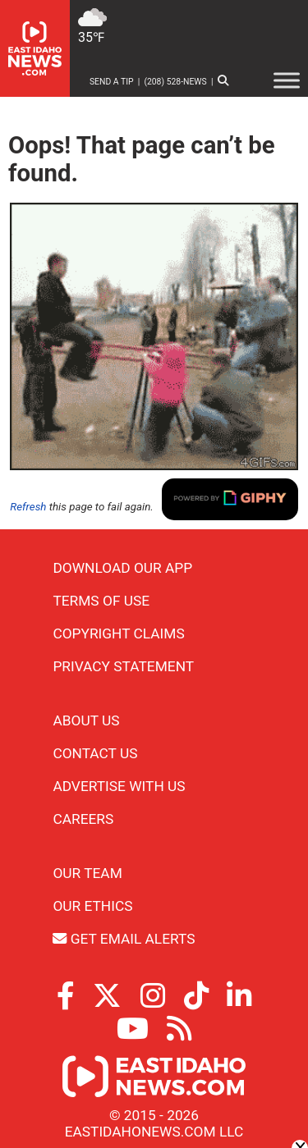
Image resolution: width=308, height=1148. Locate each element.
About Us (86, 720)
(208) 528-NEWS (175, 81)
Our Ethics (92, 906)
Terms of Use (101, 600)
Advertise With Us (119, 786)
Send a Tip (112, 81)
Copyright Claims (118, 633)
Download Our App (122, 568)
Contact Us (95, 753)
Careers (83, 819)
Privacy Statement (123, 666)
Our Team (87, 873)
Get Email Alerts (124, 939)
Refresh (28, 507)
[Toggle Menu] (287, 80)
